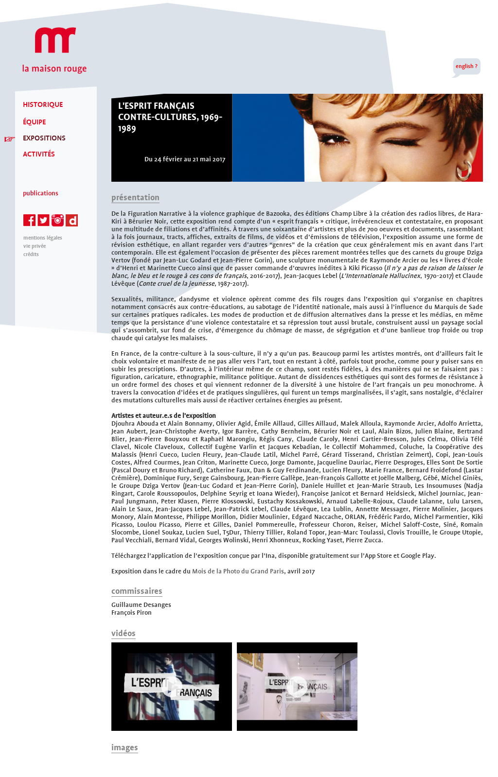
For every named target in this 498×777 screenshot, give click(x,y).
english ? (467, 66)
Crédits (31, 254)
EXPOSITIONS (44, 138)
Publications (40, 193)
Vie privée (34, 246)
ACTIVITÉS (39, 154)
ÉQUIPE (34, 122)
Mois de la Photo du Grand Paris (238, 571)
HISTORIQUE (43, 104)
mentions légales (42, 238)
